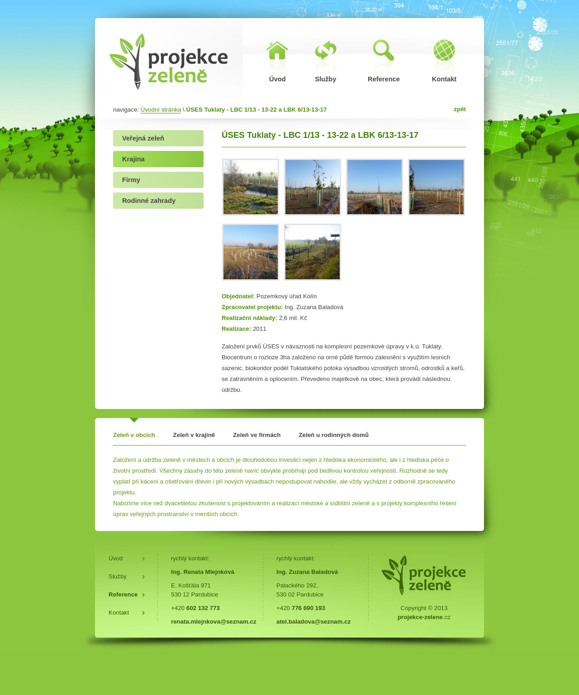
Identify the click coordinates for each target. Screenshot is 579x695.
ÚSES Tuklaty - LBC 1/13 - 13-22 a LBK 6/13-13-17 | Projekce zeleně (169, 61)
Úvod (116, 558)
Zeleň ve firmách (256, 435)
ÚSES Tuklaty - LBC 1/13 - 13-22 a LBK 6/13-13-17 (256, 109)
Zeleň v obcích (134, 435)
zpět (460, 109)
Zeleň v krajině (194, 435)
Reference (123, 594)
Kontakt (119, 612)
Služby (118, 576)
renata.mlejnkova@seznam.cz (213, 621)
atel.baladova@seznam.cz (313, 621)
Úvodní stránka (161, 109)
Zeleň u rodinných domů (334, 435)
